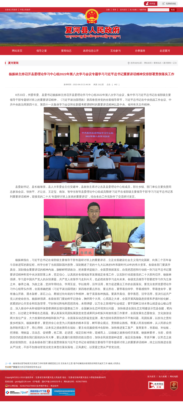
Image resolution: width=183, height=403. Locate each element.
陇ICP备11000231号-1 (52, 381)
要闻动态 (66, 50)
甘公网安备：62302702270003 (22, 386)
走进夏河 (165, 50)
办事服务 (140, 50)
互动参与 (115, 50)
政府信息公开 (91, 50)
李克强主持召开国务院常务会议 (27, 367)
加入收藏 (133, 10)
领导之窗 (41, 50)
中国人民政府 (25, 10)
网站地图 (174, 376)
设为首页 (123, 10)
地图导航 (142, 10)
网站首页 (17, 50)
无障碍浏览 (169, 3)
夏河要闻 (167, 63)
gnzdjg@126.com (23, 381)
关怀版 (150, 3)
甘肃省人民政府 (11, 10)
